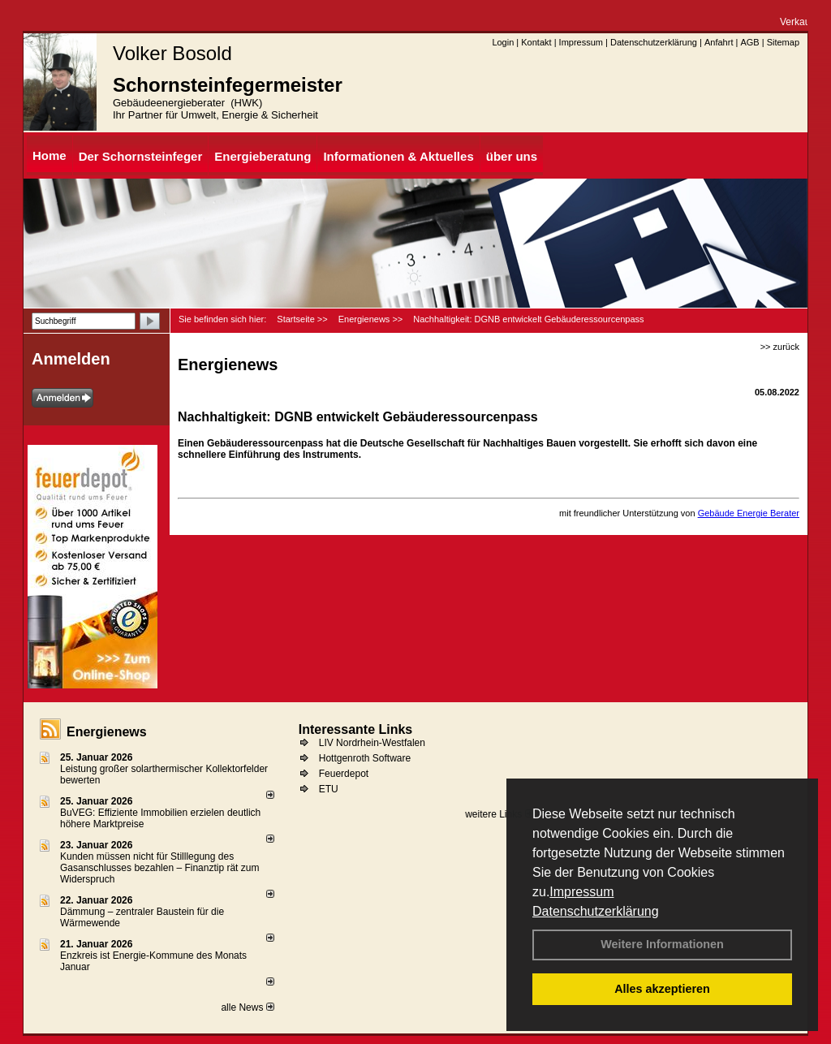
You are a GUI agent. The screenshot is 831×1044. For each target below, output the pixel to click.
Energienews (107, 732)
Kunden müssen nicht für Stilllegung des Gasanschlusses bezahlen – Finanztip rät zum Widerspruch (159, 868)
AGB (749, 42)
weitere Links (498, 814)
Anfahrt (718, 42)
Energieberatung (262, 156)
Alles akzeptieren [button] (662, 988)
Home (49, 155)
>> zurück (779, 347)
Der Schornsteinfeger (141, 156)
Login (503, 42)
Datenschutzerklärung (595, 911)
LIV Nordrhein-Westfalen (372, 742)
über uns (511, 156)
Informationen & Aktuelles (398, 156)
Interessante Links (356, 729)
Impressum (581, 892)
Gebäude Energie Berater (748, 513)
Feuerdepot (343, 773)
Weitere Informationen (662, 944)
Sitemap (783, 42)
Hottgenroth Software (365, 758)
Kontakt (536, 42)
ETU (328, 789)
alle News (247, 1007)
